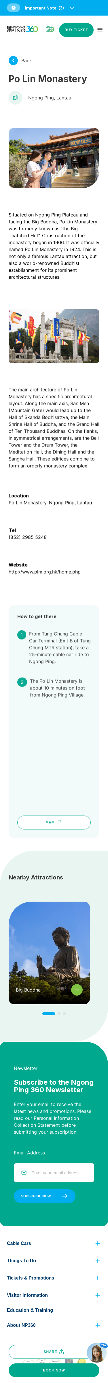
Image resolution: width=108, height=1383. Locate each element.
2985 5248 (34, 522)
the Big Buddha (40, 222)
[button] (41, 7)
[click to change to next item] (48, 1013)
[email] (59, 1172)
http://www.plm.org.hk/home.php (45, 556)
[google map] (54, 742)
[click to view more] (13, 60)
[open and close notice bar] (72, 7)
